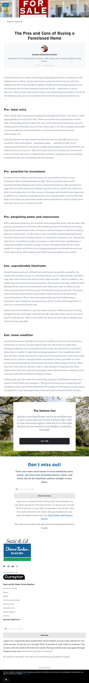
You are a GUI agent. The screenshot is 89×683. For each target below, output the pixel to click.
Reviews (6, 616)
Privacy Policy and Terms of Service (36, 651)
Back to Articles (14, 21)
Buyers (5, 592)
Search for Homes (10, 588)
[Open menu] (86, 4)
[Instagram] (17, 566)
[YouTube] (13, 566)
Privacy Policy (44, 668)
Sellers (5, 596)
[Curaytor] (14, 579)
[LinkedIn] (8, 566)
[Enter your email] (46, 489)
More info (26, 674)
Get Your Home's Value (11, 600)
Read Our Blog (8, 604)
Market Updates (9, 612)
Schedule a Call (8, 608)
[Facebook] (4, 566)
